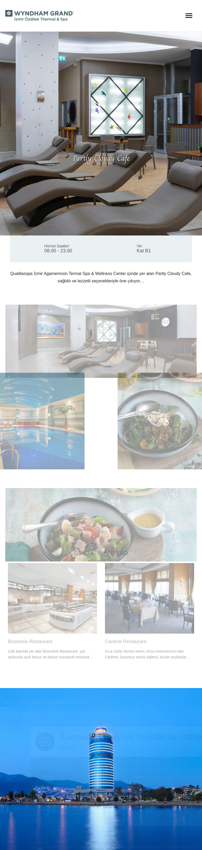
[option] (52, 600)
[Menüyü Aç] (189, 16)
